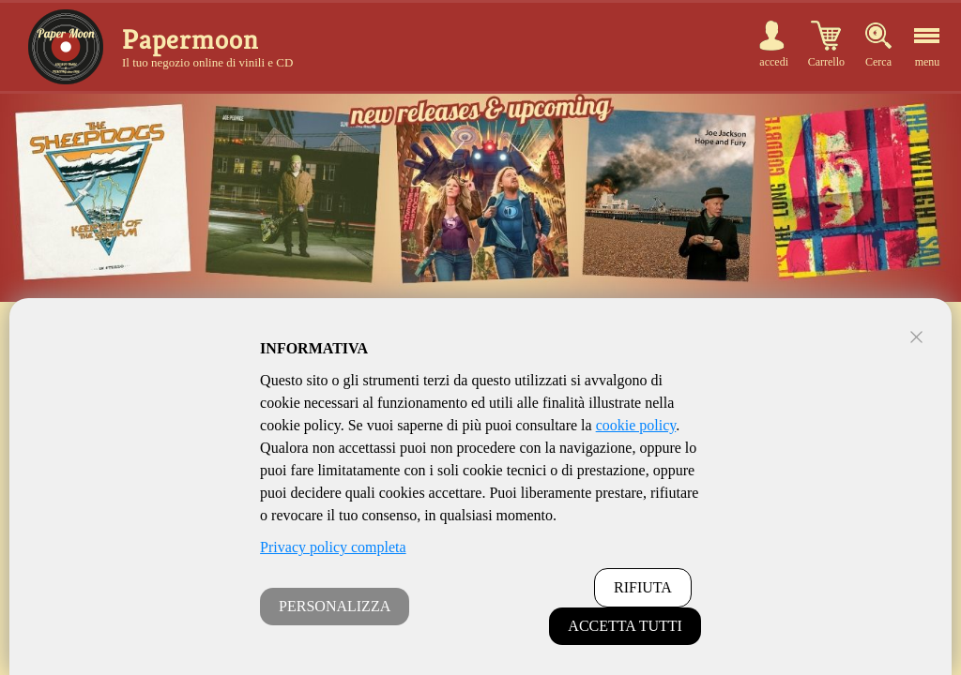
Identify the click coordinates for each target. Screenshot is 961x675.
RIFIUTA (643, 587)
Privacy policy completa (333, 547)
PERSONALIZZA (334, 606)
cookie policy (636, 425)
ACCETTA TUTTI (625, 626)
